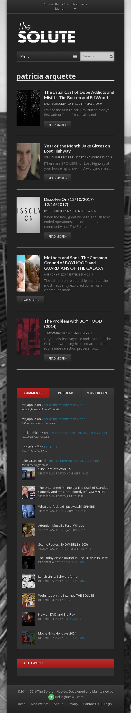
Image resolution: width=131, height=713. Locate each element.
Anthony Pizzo (55, 274)
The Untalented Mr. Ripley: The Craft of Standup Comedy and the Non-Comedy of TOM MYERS (73, 489)
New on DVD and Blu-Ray (56, 614)
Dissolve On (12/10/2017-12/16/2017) (69, 202)
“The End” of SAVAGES (54, 469)
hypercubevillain (56, 211)
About (58, 704)
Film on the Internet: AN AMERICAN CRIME (78, 432)
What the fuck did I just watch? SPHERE (66, 506)
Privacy (72, 704)
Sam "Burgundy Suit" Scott (64, 103)
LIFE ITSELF (51, 447)
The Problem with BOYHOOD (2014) (73, 323)
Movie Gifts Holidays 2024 (57, 633)
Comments (33, 393)
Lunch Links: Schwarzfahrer (58, 576)
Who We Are (39, 704)
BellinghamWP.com (69, 697)
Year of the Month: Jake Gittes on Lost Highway (77, 148)
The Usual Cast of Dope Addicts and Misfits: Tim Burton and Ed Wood (79, 94)
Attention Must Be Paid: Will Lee (61, 525)
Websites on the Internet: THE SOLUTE (66, 595)
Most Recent (98, 393)
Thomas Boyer (54, 333)
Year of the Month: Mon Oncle (63, 405)
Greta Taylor (72, 619)
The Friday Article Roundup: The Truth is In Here (73, 558)
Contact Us (91, 704)
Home (59, 4)
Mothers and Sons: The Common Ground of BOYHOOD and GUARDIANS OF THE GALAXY (75, 263)
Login (108, 704)
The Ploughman (74, 562)
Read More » (57, 125)
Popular (65, 393)
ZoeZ (67, 600)
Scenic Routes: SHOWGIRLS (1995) (63, 544)
